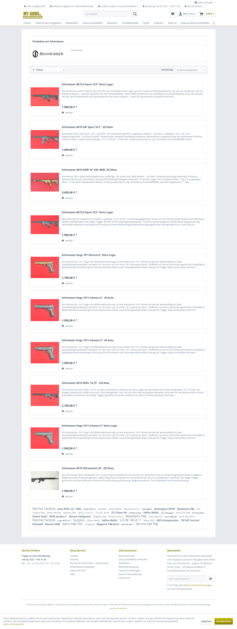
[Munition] (112, 23)
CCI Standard (198, 513)
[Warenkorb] (207, 14)
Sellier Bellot (115, 509)
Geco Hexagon (167, 513)
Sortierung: (167, 69)
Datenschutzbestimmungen (197, 585)
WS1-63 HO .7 (128, 524)
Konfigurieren (223, 621)
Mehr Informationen (13, 624)
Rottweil (102, 509)
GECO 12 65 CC (86, 512)
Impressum (124, 577)
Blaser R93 (149, 520)
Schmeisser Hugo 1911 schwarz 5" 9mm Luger (89, 425)
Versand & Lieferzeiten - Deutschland (89, 563)
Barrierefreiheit (127, 555)
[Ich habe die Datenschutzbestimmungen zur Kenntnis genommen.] (168, 585)
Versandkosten (120, 608)
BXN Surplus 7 (58, 516)
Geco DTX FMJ (183, 512)
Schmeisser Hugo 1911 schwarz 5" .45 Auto (88, 340)
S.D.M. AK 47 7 (90, 509)
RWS (79, 509)
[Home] (27, 23)
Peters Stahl (40, 516)
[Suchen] (135, 14)
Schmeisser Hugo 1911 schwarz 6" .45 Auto (88, 297)
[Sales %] (172, 23)
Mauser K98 (69, 512)
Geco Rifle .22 (65, 509)
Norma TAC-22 (116, 516)
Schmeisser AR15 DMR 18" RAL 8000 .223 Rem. (89, 169)
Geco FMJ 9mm (186, 516)
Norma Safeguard (80, 516)
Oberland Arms (132, 509)
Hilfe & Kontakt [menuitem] (204, 2)
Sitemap (74, 559)
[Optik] (146, 23)
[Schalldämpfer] (130, 23)
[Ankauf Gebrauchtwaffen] (195, 23)
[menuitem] (34, 6)
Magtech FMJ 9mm (108, 524)
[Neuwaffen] (71, 23)
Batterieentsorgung (129, 566)
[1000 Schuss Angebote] (48, 23)
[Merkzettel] (172, 14)
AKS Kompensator (168, 520)
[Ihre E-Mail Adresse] (186, 579)
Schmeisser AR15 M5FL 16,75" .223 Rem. (86, 383)
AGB (72, 574)
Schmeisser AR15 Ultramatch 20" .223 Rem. (88, 468)
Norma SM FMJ (147, 524)
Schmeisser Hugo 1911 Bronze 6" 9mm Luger (89, 255)
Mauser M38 (53, 524)
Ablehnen (206, 621)
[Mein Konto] (187, 14)
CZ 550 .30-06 (102, 512)
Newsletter (124, 563)
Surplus (79, 520)
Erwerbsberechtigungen (82, 566)
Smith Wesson (54, 512)
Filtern (38, 69)
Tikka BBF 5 (147, 509)
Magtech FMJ (100, 516)
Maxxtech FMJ (186, 509)
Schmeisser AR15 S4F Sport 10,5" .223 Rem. (88, 127)
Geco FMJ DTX (156, 516)
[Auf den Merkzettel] (67, 113)
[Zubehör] (158, 23)
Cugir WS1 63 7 (64, 520)
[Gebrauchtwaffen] (92, 23)
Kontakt (74, 555)
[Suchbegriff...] (111, 14)
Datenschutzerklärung (130, 574)
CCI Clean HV (119, 512)
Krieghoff (90, 524)
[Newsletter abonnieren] (210, 579)
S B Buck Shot (135, 513)
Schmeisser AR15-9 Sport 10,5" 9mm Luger (87, 84)
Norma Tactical (44, 508)
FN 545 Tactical (190, 520)
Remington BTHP (165, 509)
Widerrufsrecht (78, 570)
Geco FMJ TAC (171, 516)
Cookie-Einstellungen (129, 570)
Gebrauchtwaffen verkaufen (133, 559)
